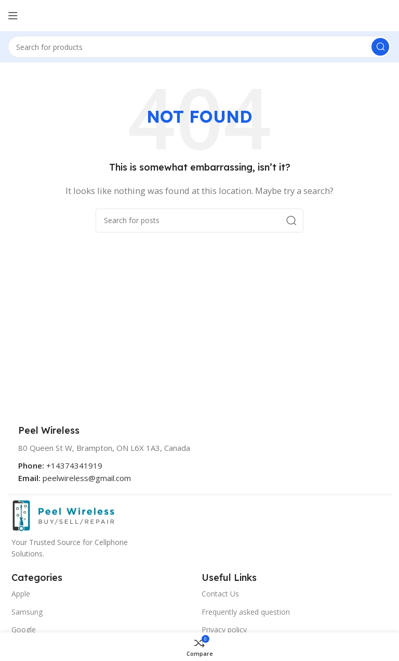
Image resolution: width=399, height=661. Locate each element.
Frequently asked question (246, 612)
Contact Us (220, 594)
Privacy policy (224, 629)
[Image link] (63, 515)
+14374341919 (74, 465)
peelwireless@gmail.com (87, 478)
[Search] (199, 47)
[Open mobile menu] (13, 15)
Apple (20, 594)
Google (23, 629)
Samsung (27, 612)
